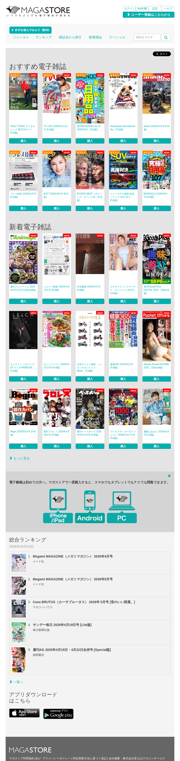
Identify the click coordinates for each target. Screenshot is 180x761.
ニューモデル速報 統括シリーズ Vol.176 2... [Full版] (122, 197)
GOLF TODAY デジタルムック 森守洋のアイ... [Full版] (22, 129)
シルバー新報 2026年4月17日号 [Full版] (57, 288)
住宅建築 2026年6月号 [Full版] (89, 288)
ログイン (129, 8)
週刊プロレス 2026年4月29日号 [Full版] (57, 433)
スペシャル (117, 37)
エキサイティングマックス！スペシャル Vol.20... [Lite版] (123, 290)
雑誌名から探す (70, 37)
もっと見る (19, 458)
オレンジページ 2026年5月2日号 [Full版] (57, 366)
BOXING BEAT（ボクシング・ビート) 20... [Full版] (89, 197)
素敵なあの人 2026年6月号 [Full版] (157, 433)
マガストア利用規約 (21, 758)
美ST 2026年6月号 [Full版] (56, 195)
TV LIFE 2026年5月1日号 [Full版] (56, 128)
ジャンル (20, 37)
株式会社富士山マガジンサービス (144, 758)
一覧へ (16, 682)
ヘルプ (168, 8)
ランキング (43, 37)
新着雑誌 (95, 37)
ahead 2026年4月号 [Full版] (156, 128)
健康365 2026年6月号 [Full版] (121, 366)
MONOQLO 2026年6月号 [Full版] (156, 195)
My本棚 (142, 8)
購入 (23, 141)
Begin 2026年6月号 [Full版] (23, 433)
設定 (155, 8)
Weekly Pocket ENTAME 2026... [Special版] (156, 366)
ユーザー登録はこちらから (148, 14)
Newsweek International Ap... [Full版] (122, 128)
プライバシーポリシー (56, 758)
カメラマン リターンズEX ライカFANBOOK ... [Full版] (22, 367)
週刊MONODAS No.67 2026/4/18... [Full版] (89, 128)
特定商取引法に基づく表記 (90, 758)
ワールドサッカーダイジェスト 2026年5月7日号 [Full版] (123, 434)
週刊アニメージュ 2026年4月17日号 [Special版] (23, 288)
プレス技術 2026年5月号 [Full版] (23, 195)
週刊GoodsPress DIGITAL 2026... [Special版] (156, 290)
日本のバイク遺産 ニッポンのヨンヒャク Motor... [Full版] (90, 367)
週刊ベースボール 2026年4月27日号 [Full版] (89, 433)
